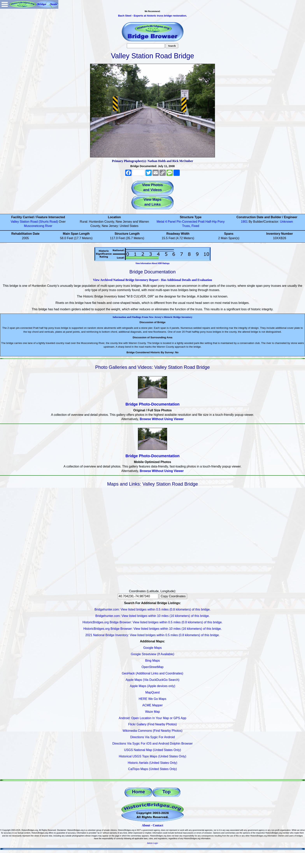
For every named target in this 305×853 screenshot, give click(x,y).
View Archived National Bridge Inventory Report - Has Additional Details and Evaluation (152, 280)
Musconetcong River (38, 226)
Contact (158, 825)
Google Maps (152, 647)
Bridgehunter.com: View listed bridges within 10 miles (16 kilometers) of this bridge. (152, 616)
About (146, 825)
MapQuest (152, 692)
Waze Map (152, 711)
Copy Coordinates (173, 596)
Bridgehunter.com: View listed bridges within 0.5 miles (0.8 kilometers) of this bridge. (152, 609)
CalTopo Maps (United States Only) (152, 769)
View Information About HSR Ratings (152, 263)
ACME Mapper (152, 705)
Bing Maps (152, 660)
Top (166, 791)
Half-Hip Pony (215, 221)
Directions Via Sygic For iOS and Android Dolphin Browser (152, 743)
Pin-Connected (187, 221)
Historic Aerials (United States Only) (152, 762)
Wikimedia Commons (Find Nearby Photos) (152, 730)
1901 (244, 221)
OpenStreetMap (153, 667)
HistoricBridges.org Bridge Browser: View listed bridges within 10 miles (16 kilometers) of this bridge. (152, 628)
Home (138, 791)
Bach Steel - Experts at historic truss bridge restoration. (152, 15)
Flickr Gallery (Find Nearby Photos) (152, 724)
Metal (160, 221)
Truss (186, 226)
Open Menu (4, 4)
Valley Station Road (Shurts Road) (34, 221)
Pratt (201, 221)
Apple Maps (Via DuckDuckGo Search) (152, 679)
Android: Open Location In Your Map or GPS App (152, 718)
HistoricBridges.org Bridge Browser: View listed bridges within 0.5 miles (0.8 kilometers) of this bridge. (152, 622)
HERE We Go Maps (152, 698)
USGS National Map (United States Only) (152, 750)
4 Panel (170, 221)
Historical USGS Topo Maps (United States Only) (152, 756)
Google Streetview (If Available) (152, 654)
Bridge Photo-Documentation (152, 404)
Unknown (286, 221)
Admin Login (152, 843)
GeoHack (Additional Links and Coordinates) (152, 673)
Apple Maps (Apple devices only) (152, 686)
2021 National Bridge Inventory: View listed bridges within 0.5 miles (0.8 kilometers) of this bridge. (152, 635)
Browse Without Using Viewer (162, 419)
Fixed (195, 226)
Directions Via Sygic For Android (152, 737)
